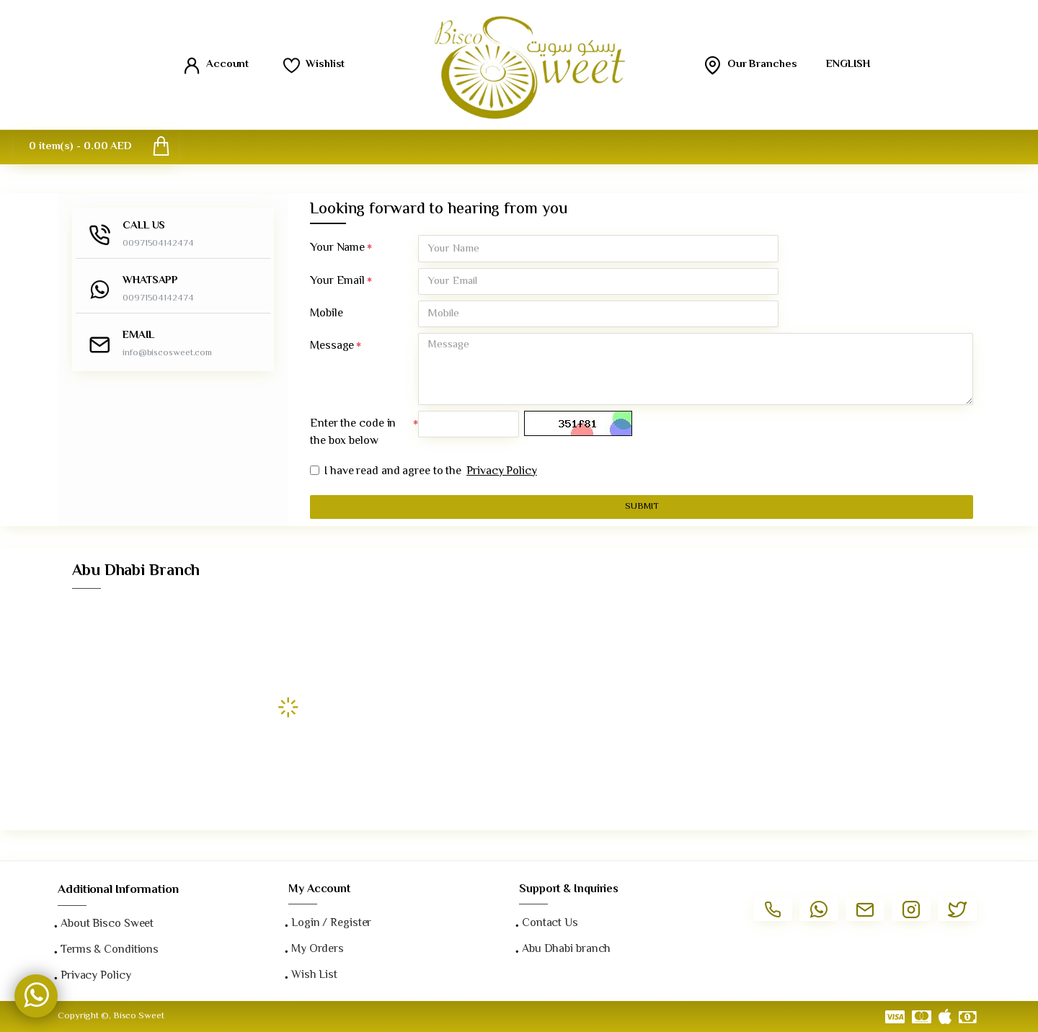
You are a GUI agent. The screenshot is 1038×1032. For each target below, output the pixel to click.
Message (332, 348)
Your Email (337, 281)
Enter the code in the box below (353, 434)
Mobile (326, 315)
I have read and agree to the (424, 473)
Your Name (337, 248)
